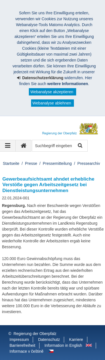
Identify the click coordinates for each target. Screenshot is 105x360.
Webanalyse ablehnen (51, 103)
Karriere (76, 339)
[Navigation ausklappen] (8, 146)
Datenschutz (49, 339)
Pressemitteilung (57, 163)
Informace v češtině (26, 351)
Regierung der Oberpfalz (34, 333)
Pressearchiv (88, 163)
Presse (31, 163)
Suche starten (80, 146)
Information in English (63, 345)
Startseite (11, 163)
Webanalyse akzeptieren (51, 92)
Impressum (19, 339)
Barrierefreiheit (22, 345)
